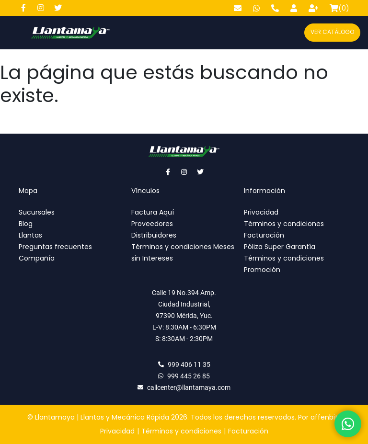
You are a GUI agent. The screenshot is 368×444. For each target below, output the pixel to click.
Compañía (37, 258)
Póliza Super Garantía (279, 246)
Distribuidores (153, 235)
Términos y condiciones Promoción (284, 263)
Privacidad (261, 212)
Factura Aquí (152, 212)
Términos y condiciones (284, 223)
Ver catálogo (332, 32)
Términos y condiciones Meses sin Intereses (182, 252)
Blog (26, 223)
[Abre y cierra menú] (15, 32)
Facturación (264, 235)
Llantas (30, 235)
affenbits (325, 417)
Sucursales (37, 212)
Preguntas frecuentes (55, 246)
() (339, 8)
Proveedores (152, 223)
